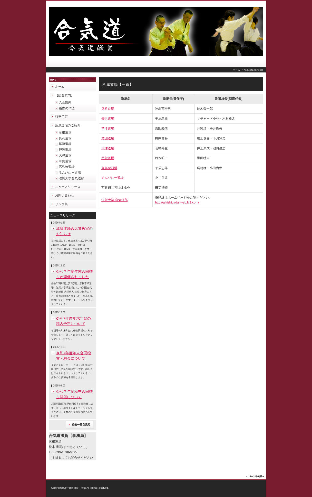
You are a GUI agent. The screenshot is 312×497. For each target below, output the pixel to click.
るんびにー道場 (112, 178)
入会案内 (65, 102)
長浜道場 (107, 118)
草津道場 (107, 128)
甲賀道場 (107, 158)
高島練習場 (109, 168)
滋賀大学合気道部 (71, 178)
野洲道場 (107, 138)
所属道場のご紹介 (67, 125)
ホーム (236, 70)
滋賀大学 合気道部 (114, 200)
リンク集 (61, 204)
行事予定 (61, 116)
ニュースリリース (67, 187)
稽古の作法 (67, 108)
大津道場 (107, 148)
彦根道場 (107, 109)
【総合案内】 (64, 95)
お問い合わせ (64, 195)
